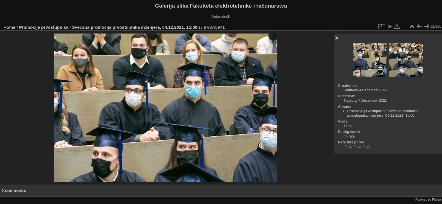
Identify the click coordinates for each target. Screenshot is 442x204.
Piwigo (436, 199)
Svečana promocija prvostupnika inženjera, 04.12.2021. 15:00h (136, 27)
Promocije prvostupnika (43, 27)
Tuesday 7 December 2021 (365, 100)
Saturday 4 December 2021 (366, 90)
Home (9, 27)
